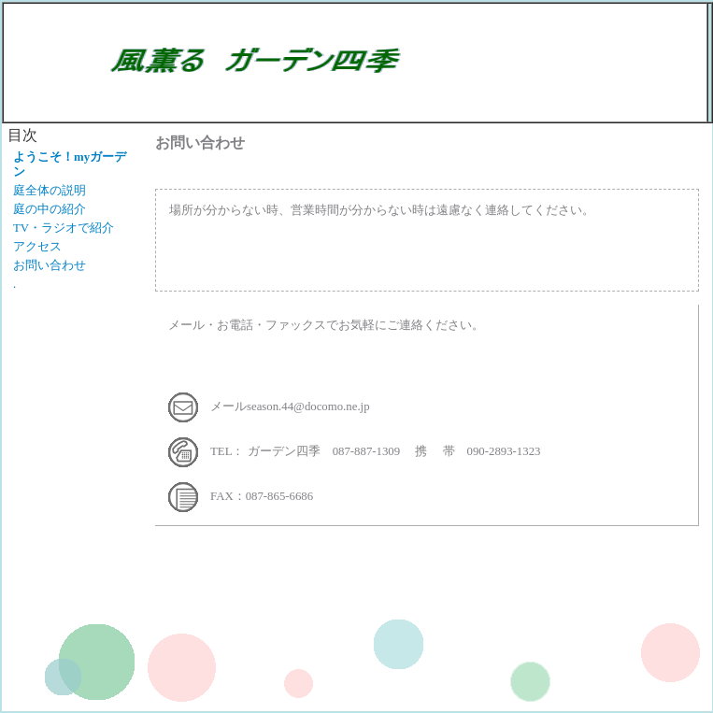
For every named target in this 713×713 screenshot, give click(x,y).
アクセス (37, 246)
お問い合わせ (49, 265)
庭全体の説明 (49, 190)
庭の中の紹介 (49, 209)
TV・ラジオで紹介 (63, 228)
